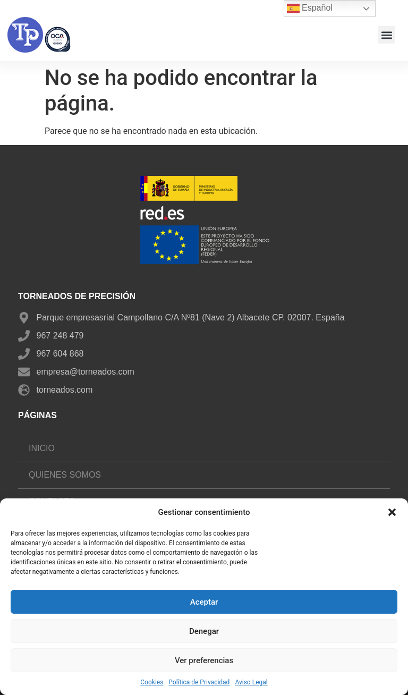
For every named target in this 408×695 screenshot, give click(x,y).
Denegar (204, 631)
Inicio (42, 448)
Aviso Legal (251, 682)
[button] (392, 512)
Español (310, 8)
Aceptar (204, 602)
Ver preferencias (204, 660)
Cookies (151, 682)
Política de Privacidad (199, 682)
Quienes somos (65, 474)
